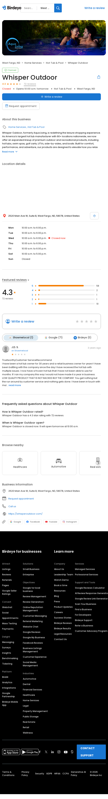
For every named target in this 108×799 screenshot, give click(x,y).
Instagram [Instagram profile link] (70, 521)
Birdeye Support (83, 619)
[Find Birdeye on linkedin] (52, 751)
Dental (26, 683)
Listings (6, 568)
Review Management (34, 595)
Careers (58, 611)
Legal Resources (63, 633)
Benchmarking (10, 657)
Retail (26, 726)
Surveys (6, 647)
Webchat (7, 606)
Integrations (9, 687)
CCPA (65, 773)
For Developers (83, 614)
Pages (5, 584)
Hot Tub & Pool (55, 63)
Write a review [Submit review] (51, 97)
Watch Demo (61, 579)
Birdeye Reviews (63, 622)
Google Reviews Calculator (90, 587)
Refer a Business (84, 625)
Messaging (8, 641)
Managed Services (85, 568)
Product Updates (63, 606)
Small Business (31, 568)
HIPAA (57, 773)
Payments (8, 628)
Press (57, 600)
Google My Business (34, 636)
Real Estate (29, 721)
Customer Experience (35, 656)
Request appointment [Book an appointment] (21, 106)
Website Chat (30, 626)
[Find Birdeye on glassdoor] (72, 751)
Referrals (7, 579)
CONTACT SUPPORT (88, 751)
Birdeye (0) (80, 337)
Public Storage (31, 716)
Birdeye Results (62, 627)
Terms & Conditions (8, 773)
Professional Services (86, 574)
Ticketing (7, 663)
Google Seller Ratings (9, 592)
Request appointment (21, 498)
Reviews (6, 574)
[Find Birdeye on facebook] (39, 751)
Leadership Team (63, 574)
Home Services (33, 63)
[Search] (58, 8)
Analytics (7, 681)
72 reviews (30, 84)
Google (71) (52, 337)
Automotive (29, 678)
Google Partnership (8, 694)
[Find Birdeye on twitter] (46, 751)
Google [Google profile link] (15, 521)
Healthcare (29, 694)
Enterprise (28, 574)
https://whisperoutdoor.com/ (25, 513)
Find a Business (83, 608)
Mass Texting (9, 622)
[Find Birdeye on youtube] (65, 751)
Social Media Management (30, 663)
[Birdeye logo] (12, 8)
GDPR (49, 773)
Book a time (60, 584)
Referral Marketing (33, 620)
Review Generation (33, 601)
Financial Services (32, 689)
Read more (9, 151)
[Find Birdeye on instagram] (58, 751)
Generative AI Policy (78, 773)
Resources (60, 590)
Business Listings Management (32, 649)
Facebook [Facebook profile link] (33, 521)
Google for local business (31, 589)
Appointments (10, 617)
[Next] (98, 462)
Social (5, 612)
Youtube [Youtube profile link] (51, 521)
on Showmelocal (19, 350)
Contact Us (60, 638)
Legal (26, 705)
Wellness (28, 732)
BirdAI (5, 676)
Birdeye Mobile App (10, 703)
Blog (56, 595)
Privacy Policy (25, 773)
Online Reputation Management (33, 608)
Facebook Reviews (33, 642)
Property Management (35, 710)
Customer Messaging (35, 615)
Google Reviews (31, 631)
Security (39, 773)
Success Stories (62, 617)
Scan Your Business (85, 603)
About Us (59, 568)
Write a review (94, 8)
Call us (12, 506)
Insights (6, 652)
